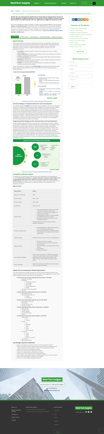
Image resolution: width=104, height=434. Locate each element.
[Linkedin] (73, 19)
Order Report (80, 51)
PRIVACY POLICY (15, 417)
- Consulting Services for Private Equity (35, 409)
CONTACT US (73, 3)
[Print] (84, 19)
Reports (63, 3)
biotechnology (36, 66)
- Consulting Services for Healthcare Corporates (37, 411)
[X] (76, 19)
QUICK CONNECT (58, 407)
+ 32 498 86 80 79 (52, 388)
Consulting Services (51, 3)
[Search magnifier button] (94, 3)
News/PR (17, 11)
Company (37, 3)
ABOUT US (14, 407)
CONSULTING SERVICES (31, 407)
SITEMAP (14, 420)
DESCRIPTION (15, 36)
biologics (27, 106)
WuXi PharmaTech (26, 179)
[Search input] (87, 3)
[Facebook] (78, 19)
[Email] (81, 19)
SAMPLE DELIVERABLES (45, 36)
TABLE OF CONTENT (24, 36)
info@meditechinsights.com (52, 390)
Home (12, 11)
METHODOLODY (34, 36)
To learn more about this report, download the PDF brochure (37, 101)
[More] (87, 19)
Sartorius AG (47, 178)
